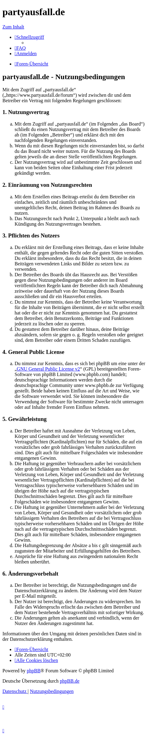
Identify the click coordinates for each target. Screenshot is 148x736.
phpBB (33, 670)
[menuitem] (20, 48)
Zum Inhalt (13, 26)
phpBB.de (69, 681)
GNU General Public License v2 (48, 368)
